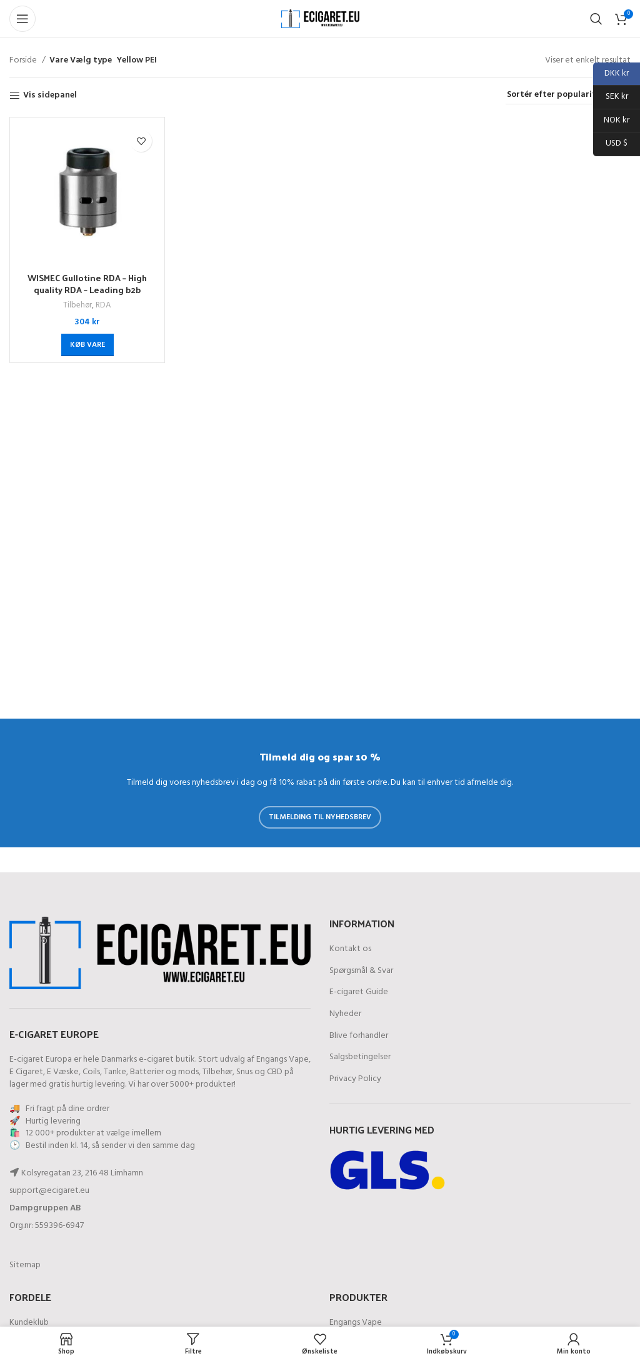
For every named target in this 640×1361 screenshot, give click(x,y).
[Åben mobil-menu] (22, 18)
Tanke (115, 1072)
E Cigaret (26, 1072)
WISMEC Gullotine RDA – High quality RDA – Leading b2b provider (88, 290)
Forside (24, 60)
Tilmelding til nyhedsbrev (320, 817)
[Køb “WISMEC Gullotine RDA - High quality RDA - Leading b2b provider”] (87, 345)
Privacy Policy (355, 1079)
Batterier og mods (164, 1072)
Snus (244, 1072)
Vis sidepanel (50, 96)
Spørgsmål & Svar (361, 971)
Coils (91, 1072)
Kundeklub (29, 1323)
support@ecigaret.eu (49, 1191)
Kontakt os (350, 949)
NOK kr (611, 120)
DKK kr (611, 74)
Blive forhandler (358, 1036)
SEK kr (610, 97)
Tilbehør (77, 306)
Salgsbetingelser (360, 1057)
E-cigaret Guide (358, 992)
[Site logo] (320, 19)
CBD (274, 1072)
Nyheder (345, 1014)
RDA (103, 306)
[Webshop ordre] (568, 95)
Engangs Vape (282, 1059)
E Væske (63, 1072)
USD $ (610, 144)
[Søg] (596, 18)
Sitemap (25, 1265)
